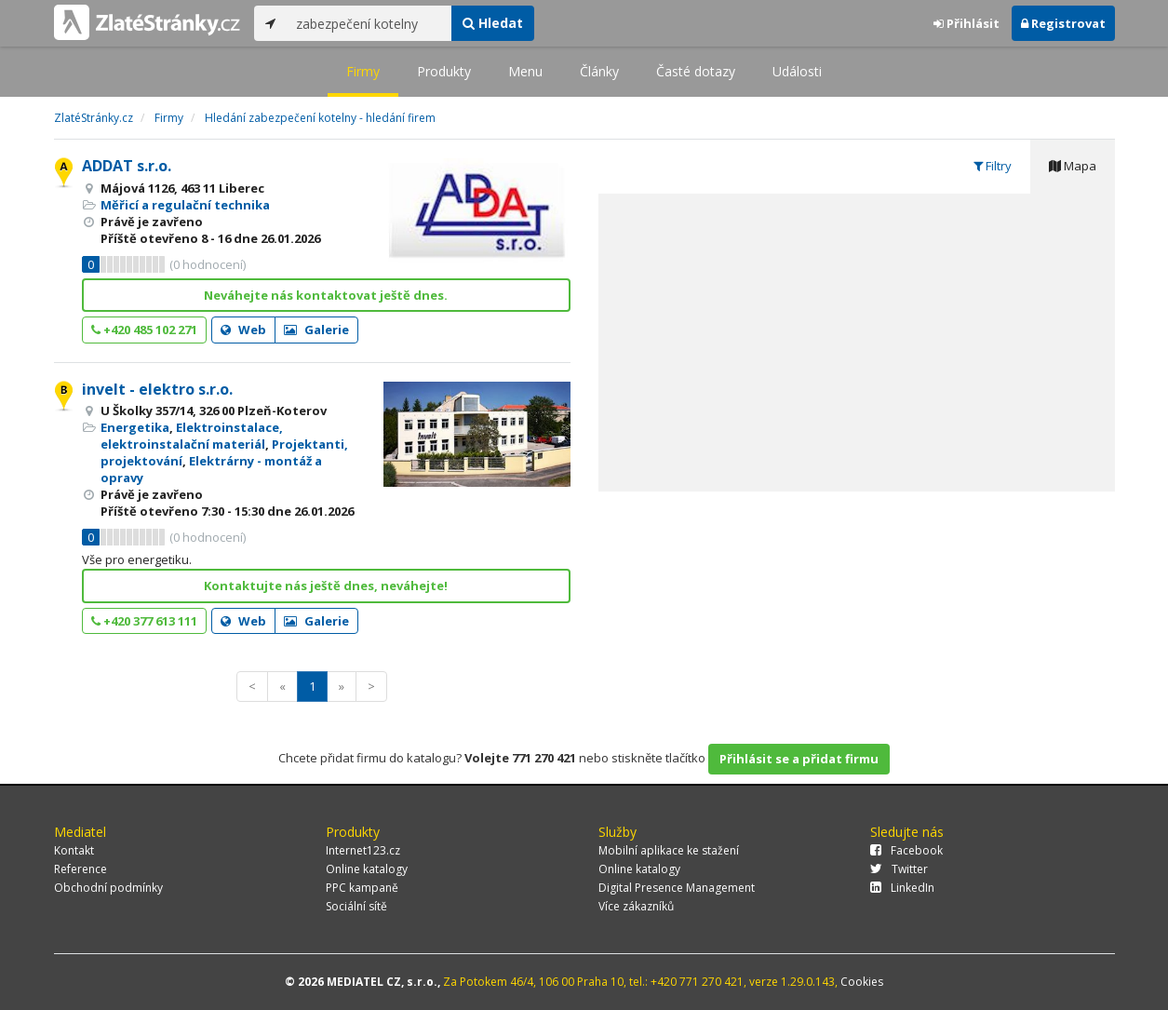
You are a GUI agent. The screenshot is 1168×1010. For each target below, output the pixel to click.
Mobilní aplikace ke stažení (668, 850)
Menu (525, 71)
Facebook (906, 850)
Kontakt (74, 850)
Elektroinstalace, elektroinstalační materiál (192, 435)
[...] (369, 23)
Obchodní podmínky (108, 888)
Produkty (444, 71)
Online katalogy (367, 869)
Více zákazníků (636, 906)
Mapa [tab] (1072, 165)
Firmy (363, 71)
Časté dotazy (695, 71)
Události (797, 71)
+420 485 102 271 (144, 329)
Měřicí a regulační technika (185, 204)
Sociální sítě (356, 906)
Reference (80, 869)
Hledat (493, 23)
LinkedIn (902, 888)
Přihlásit (966, 23)
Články (599, 71)
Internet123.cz (363, 850)
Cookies (861, 982)
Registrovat (1063, 23)
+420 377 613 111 (144, 621)
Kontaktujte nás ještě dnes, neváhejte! (326, 585)
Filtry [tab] (992, 165)
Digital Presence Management (676, 888)
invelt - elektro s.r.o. (157, 389)
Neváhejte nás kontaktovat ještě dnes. (326, 295)
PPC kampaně (362, 888)
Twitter (899, 869)
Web (243, 329)
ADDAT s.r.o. (126, 165)
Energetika (135, 427)
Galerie (316, 329)
